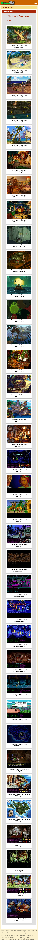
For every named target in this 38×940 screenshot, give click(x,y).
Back (3, 927)
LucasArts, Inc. (13, 934)
